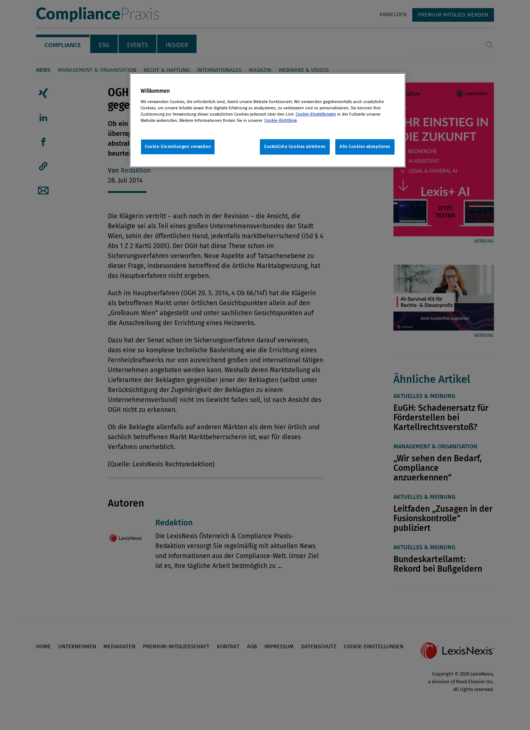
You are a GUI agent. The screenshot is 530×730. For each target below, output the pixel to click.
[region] (268, 120)
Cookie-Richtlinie (280, 120)
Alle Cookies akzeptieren (365, 146)
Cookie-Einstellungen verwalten (178, 146)
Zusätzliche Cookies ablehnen (295, 146)
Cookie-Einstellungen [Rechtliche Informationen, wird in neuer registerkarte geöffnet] (316, 114)
